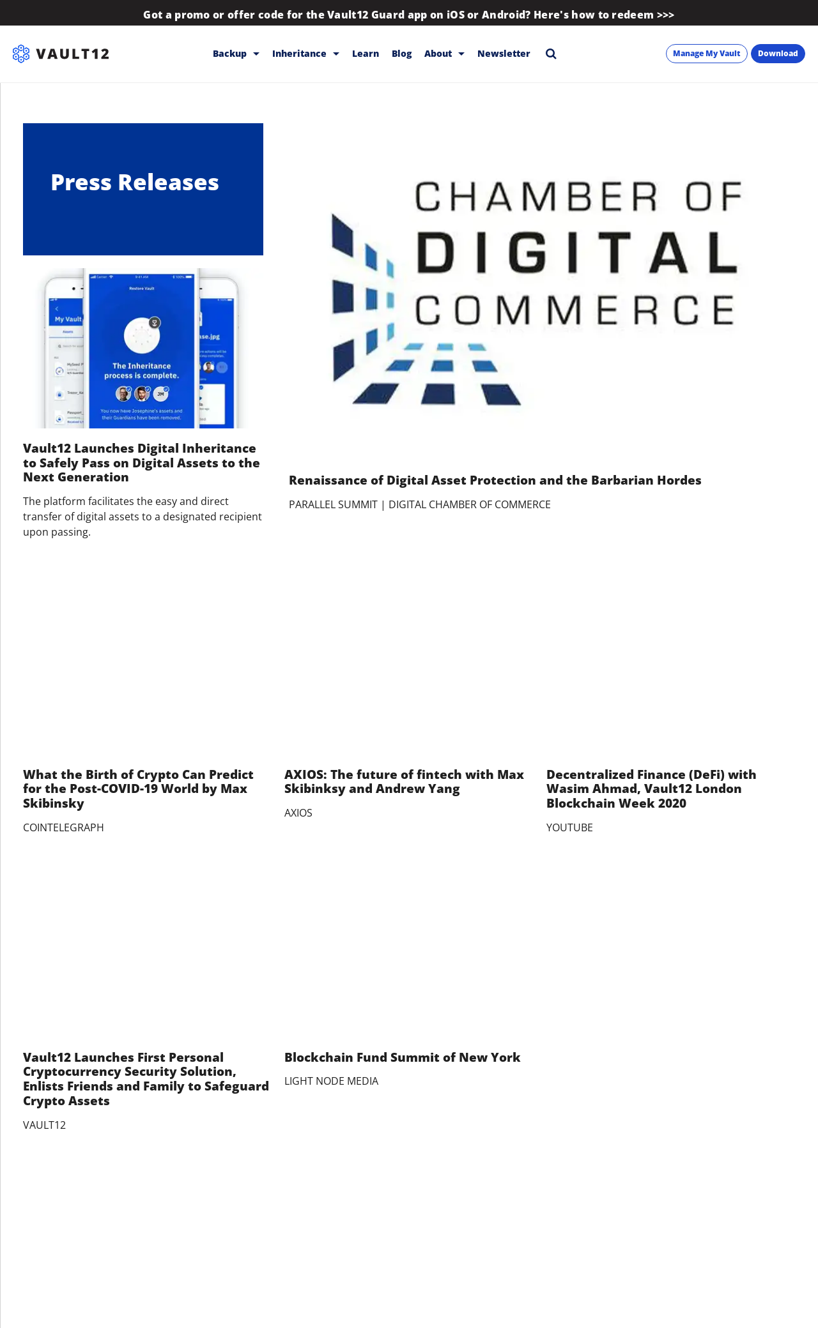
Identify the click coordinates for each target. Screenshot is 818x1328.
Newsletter (503, 53)
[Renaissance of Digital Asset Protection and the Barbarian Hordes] (542, 291)
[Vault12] (61, 54)
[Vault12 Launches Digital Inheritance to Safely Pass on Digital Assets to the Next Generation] (143, 348)
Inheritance (305, 53)
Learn (365, 53)
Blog (402, 53)
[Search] (551, 53)
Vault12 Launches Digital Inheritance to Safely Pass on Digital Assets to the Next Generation (141, 463)
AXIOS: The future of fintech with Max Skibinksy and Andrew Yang (404, 781)
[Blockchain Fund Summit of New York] (408, 954)
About (444, 53)
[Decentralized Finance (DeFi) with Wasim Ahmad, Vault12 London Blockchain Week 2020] (670, 672)
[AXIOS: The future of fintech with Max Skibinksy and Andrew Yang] (408, 672)
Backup (236, 53)
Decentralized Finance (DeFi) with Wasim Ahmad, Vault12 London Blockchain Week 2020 (651, 789)
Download (778, 53)
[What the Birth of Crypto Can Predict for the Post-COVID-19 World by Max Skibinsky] (147, 672)
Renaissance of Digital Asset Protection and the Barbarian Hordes (495, 480)
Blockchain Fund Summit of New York (402, 1057)
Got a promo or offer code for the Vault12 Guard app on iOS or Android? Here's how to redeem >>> (408, 15)
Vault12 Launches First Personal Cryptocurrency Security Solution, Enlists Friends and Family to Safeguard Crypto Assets (146, 1079)
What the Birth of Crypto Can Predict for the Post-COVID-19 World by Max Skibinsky (138, 789)
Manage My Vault (707, 53)
